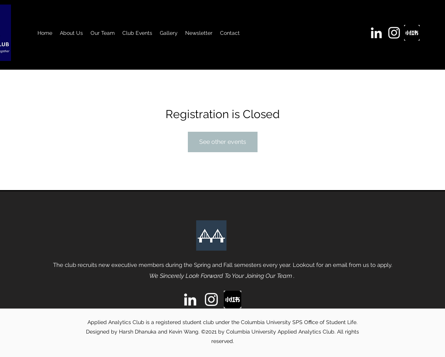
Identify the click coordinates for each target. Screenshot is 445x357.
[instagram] (394, 33)
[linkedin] (376, 33)
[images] (412, 33)
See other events (222, 141)
